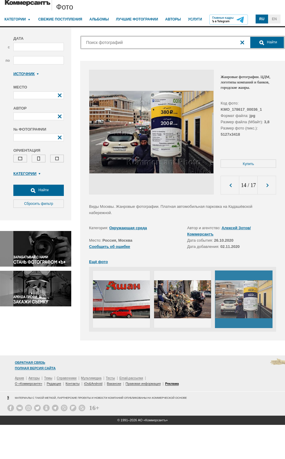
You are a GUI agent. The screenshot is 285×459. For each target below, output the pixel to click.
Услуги (195, 19)
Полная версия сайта (35, 368)
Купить (248, 164)
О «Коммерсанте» (28, 383)
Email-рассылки (131, 378)
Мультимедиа (91, 378)
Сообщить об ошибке (109, 246)
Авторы (173, 19)
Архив (19, 378)
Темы (48, 378)
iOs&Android (93, 383)
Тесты (110, 378)
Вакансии (114, 383)
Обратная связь (30, 362)
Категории (15, 19)
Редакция (54, 383)
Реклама (172, 383)
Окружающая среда (128, 228)
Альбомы (99, 19)
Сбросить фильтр (38, 204)
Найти (38, 190)
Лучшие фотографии (137, 19)
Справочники (67, 378)
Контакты (73, 383)
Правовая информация (143, 383)
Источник (26, 74)
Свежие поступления (60, 19)
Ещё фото (98, 261)
